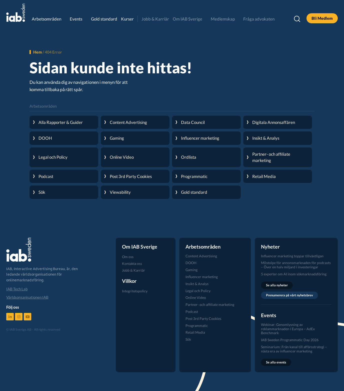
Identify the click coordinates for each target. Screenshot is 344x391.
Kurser (127, 19)
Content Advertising (201, 256)
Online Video (196, 297)
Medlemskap (223, 19)
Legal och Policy (198, 291)
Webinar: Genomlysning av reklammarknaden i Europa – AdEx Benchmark (288, 328)
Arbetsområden (46, 19)
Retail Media (195, 332)
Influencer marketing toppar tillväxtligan (292, 256)
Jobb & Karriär (155, 19)
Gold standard (104, 19)
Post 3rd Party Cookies (203, 318)
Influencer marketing (202, 277)
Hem (37, 52)
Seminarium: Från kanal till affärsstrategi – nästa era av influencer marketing (294, 349)
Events (76, 19)
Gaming (192, 270)
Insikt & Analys (197, 284)
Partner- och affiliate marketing (210, 304)
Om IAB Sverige (187, 19)
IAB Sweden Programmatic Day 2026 (289, 340)
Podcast (192, 311)
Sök (188, 339)
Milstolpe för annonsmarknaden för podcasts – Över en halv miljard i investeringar (296, 265)
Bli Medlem (322, 18)
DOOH (191, 263)
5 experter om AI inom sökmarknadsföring (293, 274)
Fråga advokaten (258, 19)
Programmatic (197, 325)
